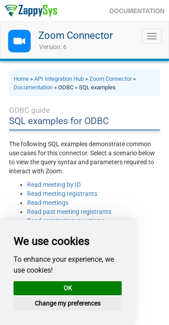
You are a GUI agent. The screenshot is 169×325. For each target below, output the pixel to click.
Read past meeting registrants (69, 211)
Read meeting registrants (62, 193)
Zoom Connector (75, 35)
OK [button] (68, 288)
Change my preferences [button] (67, 303)
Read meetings (48, 202)
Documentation (33, 87)
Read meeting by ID (54, 184)
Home (21, 78)
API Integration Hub (59, 78)
